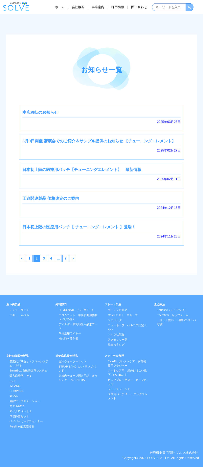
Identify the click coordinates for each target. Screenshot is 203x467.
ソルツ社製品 (116, 334)
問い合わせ (139, 7)
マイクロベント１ (21, 411)
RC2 (12, 380)
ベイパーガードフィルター (26, 421)
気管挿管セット (19, 416)
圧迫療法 (159, 304)
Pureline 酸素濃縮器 (22, 426)
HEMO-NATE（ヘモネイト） (77, 310)
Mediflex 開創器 (68, 338)
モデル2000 (17, 406)
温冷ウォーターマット (72, 361)
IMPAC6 (15, 385)
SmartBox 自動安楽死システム (28, 370)
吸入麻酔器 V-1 (20, 375)
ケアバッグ (115, 320)
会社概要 (78, 7)
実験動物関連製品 (17, 355)
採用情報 (117, 7)
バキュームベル (19, 315)
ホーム (59, 7)
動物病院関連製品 (67, 355)
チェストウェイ (19, 310)
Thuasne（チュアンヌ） (172, 310)
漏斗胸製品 (13, 304)
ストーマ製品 (113, 304)
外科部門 (61, 304)
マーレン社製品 (117, 310)
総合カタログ (116, 344)
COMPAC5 (16, 391)
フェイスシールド (119, 389)
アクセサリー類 (117, 339)
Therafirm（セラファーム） (174, 315)
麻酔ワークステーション (25, 401)
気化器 (14, 396)
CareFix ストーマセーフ (123, 315)
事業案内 (98, 7)
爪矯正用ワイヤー (70, 333)
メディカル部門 (114, 355)
